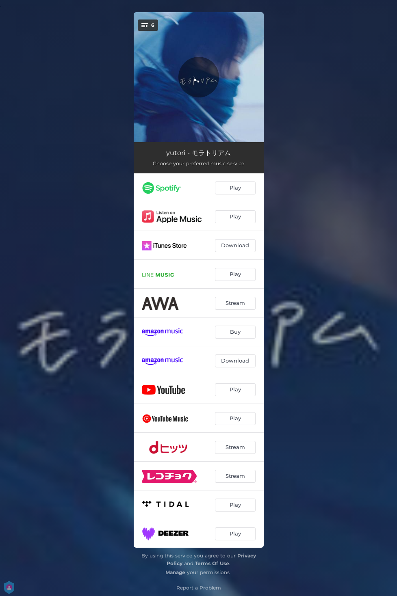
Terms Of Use (212, 563)
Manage (175, 572)
